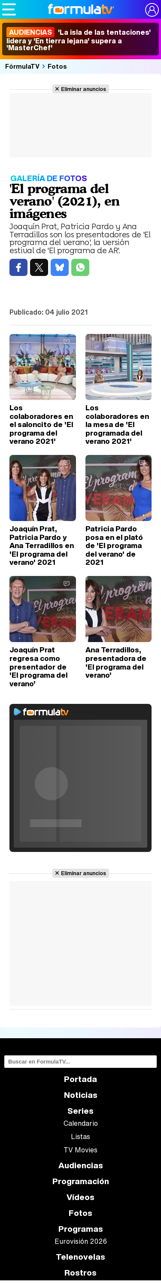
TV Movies (80, 1150)
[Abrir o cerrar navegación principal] (9, 9)
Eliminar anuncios (83, 89)
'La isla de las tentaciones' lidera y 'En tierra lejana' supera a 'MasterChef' (78, 40)
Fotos (57, 66)
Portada (80, 1079)
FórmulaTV (22, 66)
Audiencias (80, 1165)
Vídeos (80, 1197)
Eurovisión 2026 (81, 1241)
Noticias (80, 1095)
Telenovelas (80, 1257)
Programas (80, 1229)
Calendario (81, 1123)
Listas (80, 1136)
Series (80, 1111)
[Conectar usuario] (152, 10)
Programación (80, 1181)
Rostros (80, 1273)
